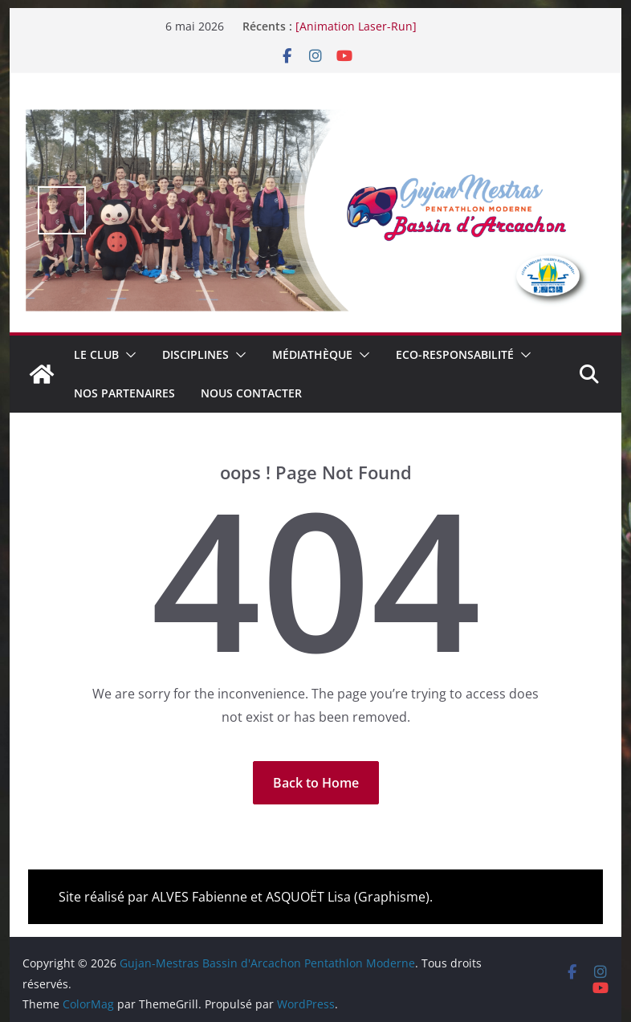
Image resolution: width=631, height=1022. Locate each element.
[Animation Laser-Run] (356, 26)
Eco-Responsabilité (455, 354)
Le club (96, 354)
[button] (127, 355)
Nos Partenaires (124, 393)
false (62, 210)
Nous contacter (251, 393)
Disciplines (195, 354)
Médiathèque (312, 354)
